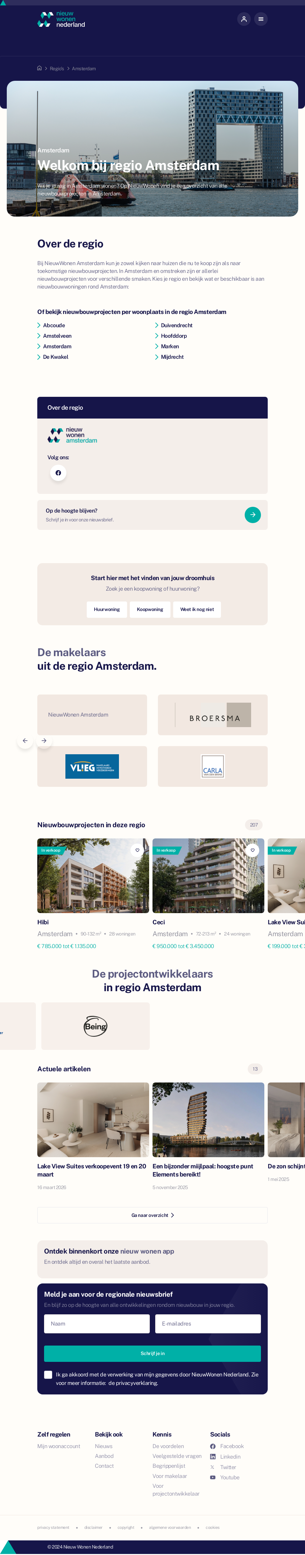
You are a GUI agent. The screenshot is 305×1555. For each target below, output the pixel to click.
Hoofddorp (171, 336)
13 (255, 1069)
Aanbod (104, 1456)
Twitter (223, 1467)
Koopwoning (150, 609)
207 (254, 825)
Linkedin (225, 1457)
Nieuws (103, 1446)
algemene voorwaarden (170, 1527)
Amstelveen (54, 336)
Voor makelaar (169, 1476)
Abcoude (51, 325)
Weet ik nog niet (197, 609)
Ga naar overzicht (152, 1215)
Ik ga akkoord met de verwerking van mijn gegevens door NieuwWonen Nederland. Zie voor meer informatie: (157, 1379)
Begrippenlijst (168, 1466)
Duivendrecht (173, 325)
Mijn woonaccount (58, 1446)
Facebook (227, 1446)
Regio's (57, 68)
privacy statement (53, 1527)
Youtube (225, 1477)
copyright (126, 1527)
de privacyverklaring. (133, 1383)
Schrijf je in (153, 1353)
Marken (167, 346)
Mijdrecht (169, 357)
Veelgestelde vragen (177, 1456)
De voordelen (168, 1446)
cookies (213, 1527)
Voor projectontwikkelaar (176, 1490)
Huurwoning (107, 609)
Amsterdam (54, 346)
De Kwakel (52, 357)
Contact (104, 1466)
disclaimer (93, 1527)
